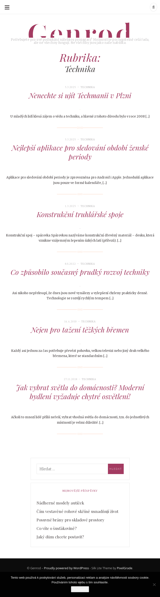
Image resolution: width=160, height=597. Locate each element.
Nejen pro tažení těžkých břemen (80, 329)
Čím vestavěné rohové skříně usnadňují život (77, 511)
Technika (88, 87)
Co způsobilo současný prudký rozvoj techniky (80, 272)
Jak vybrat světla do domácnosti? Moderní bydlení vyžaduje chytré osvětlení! (80, 392)
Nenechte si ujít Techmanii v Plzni (80, 95)
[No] (154, 584)
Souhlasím (80, 589)
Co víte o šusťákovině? (57, 528)
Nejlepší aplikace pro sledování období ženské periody (80, 152)
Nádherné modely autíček (60, 502)
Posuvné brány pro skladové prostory (70, 519)
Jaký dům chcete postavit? (60, 536)
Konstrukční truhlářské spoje (80, 214)
